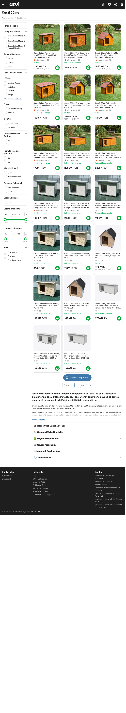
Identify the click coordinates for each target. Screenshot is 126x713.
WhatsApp (99, 478)
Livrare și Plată (39, 482)
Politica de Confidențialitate (44, 494)
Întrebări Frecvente (40, 479)
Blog (34, 476)
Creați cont (6, 479)
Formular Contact (102, 484)
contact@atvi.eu (106, 481)
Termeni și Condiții (40, 488)
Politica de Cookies (40, 491)
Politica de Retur (39, 485)
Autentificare (7, 476)
